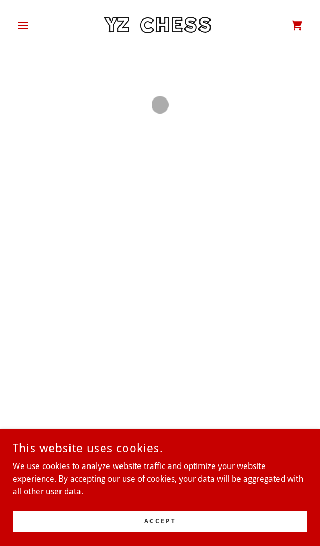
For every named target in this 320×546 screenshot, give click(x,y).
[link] (160, 25)
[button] (35, 25)
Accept (160, 520)
